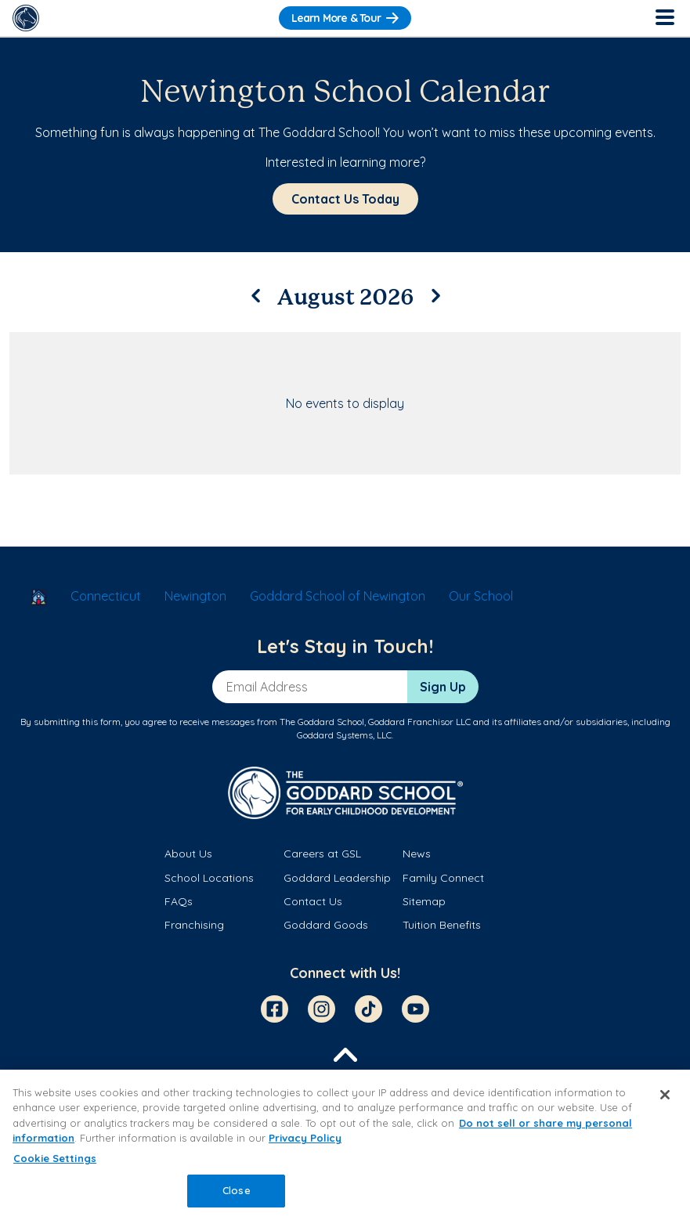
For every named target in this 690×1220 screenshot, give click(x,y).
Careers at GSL (322, 853)
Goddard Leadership (337, 878)
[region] (345, 1145)
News (417, 853)
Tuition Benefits (442, 925)
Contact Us (313, 901)
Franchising (194, 925)
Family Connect (443, 878)
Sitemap (424, 901)
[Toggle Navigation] (664, 18)
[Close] (665, 1094)
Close (236, 1190)
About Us (188, 853)
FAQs (178, 901)
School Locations (209, 878)
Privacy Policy (305, 1138)
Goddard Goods (326, 925)
